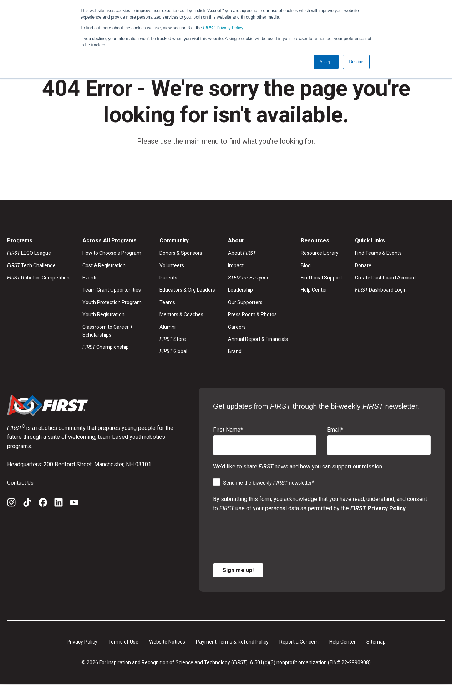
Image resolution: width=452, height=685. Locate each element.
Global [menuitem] (173, 352)
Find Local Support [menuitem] (321, 278)
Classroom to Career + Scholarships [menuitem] (107, 331)
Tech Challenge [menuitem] (31, 266)
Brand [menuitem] (235, 352)
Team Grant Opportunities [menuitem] (111, 290)
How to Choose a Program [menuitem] (111, 253)
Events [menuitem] (90, 278)
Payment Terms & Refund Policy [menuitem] (232, 642)
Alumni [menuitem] (167, 327)
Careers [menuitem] (237, 327)
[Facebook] (43, 504)
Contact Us (20, 483)
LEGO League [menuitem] (29, 253)
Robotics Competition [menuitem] (38, 278)
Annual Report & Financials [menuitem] (258, 339)
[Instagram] (11, 504)
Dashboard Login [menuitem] (381, 290)
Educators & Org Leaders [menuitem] (187, 290)
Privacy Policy (223, 27)
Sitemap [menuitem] (376, 642)
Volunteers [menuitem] (171, 266)
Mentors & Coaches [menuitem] (181, 315)
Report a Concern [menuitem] (299, 642)
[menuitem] (258, 278)
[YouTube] (74, 504)
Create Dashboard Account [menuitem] (385, 278)
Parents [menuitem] (168, 278)
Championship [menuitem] (105, 348)
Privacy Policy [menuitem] (82, 642)
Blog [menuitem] (306, 266)
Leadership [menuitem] (240, 290)
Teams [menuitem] (167, 303)
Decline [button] (356, 61)
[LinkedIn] (58, 504)
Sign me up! (238, 570)
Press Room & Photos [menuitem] (252, 315)
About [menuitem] (242, 253)
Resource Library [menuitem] (320, 253)
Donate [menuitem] (363, 266)
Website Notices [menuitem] (167, 642)
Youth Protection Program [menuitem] (112, 303)
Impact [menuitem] (236, 266)
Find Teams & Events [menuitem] (378, 253)
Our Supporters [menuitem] (245, 303)
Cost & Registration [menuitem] (104, 266)
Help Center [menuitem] (314, 290)
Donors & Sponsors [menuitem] (180, 253)
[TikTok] (27, 504)
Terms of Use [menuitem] (123, 642)
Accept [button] (326, 61)
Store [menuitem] (172, 339)
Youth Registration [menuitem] (103, 315)
